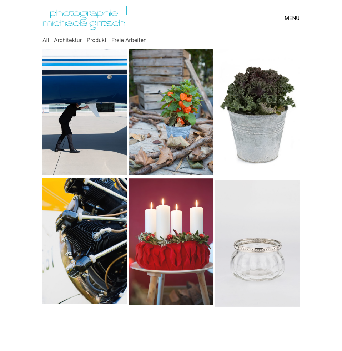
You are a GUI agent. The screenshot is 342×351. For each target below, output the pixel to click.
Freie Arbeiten (129, 40)
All (45, 40)
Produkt (97, 40)
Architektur (68, 40)
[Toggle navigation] (292, 18)
